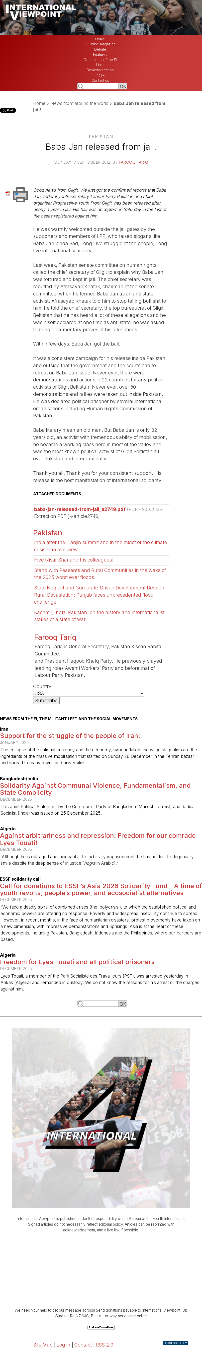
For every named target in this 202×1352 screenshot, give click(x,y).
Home (100, 39)
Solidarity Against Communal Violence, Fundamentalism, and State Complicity (95, 789)
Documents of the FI (100, 60)
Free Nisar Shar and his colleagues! (73, 560)
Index (100, 75)
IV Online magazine (100, 44)
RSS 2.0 (104, 1345)
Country (42, 686)
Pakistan (47, 532)
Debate (100, 49)
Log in (63, 1345)
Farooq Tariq (133, 162)
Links (100, 65)
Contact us (100, 80)
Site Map (43, 1345)
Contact (83, 1345)
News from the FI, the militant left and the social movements (69, 719)
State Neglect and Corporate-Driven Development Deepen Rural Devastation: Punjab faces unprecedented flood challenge (99, 595)
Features (100, 55)
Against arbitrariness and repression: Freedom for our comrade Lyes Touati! (98, 839)
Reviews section (100, 70)
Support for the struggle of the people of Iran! (70, 735)
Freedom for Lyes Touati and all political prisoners (77, 962)
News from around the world (79, 103)
